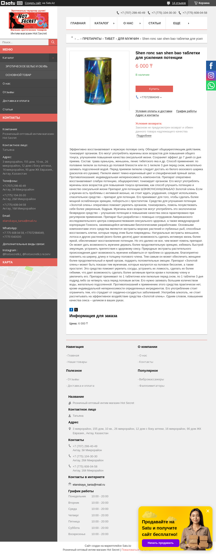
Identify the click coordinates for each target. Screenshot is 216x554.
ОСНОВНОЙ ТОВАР (18, 75)
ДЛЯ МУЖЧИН (128, 38)
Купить (154, 89)
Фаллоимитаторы (151, 386)
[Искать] (52, 42)
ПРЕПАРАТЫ (92, 38)
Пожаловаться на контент (137, 549)
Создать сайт (33, 3)
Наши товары (77, 362)
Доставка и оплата (16, 101)
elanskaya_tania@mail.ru (20, 221)
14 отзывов (179, 3)
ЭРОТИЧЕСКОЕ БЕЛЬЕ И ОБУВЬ (27, 66)
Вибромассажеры (151, 379)
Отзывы (8, 92)
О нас (6, 83)
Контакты (146, 362)
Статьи (8, 109)
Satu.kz (126, 545)
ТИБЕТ (110, 38)
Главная (78, 23)
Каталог (8, 58)
